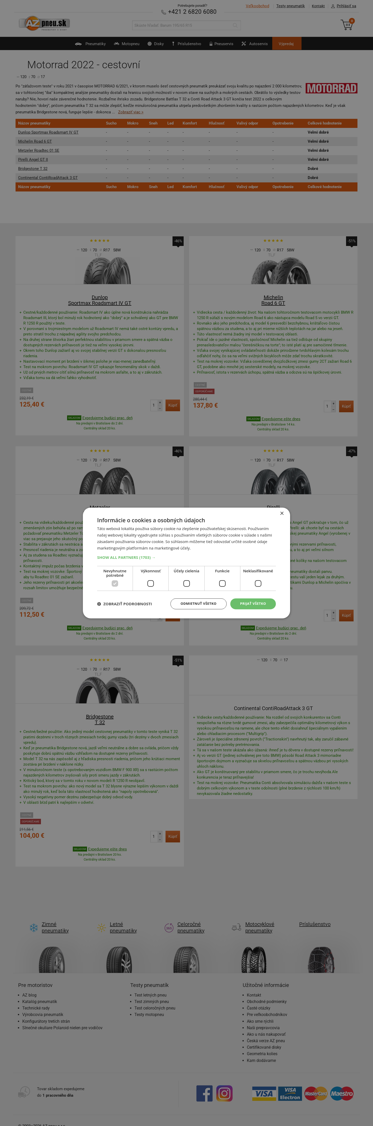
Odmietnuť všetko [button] (195, 603)
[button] (186, 557)
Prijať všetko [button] (252, 603)
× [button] (282, 513)
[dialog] (186, 563)
